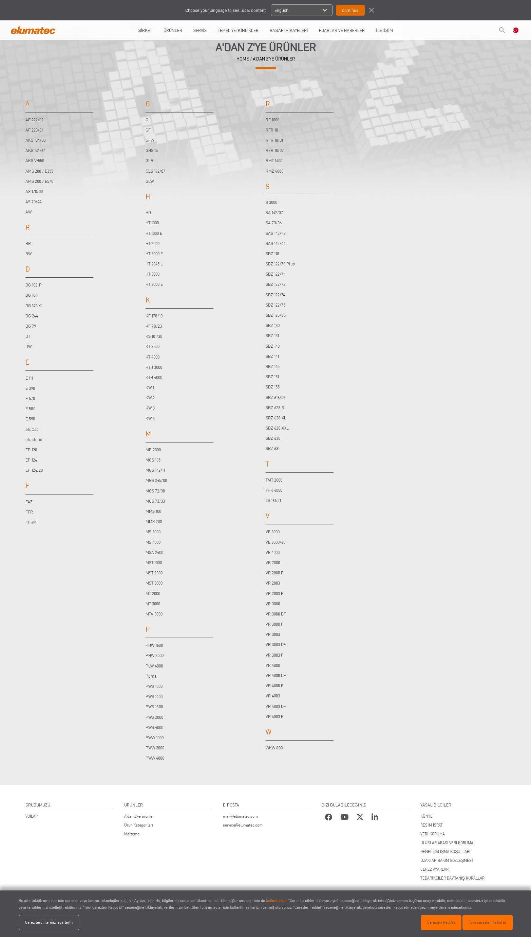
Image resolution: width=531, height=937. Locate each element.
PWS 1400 (154, 696)
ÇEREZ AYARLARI (435, 869)
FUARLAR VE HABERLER (342, 30)
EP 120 (31, 449)
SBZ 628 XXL (277, 428)
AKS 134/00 (35, 140)
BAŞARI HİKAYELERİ (289, 30)
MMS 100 (153, 511)
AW (28, 211)
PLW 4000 (154, 665)
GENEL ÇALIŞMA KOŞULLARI (445, 851)
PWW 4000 (155, 758)
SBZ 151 (272, 376)
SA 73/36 (274, 222)
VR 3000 (273, 603)
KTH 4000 (154, 377)
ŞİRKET (145, 30)
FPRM (31, 522)
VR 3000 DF (276, 613)
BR (28, 243)
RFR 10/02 (275, 150)
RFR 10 (272, 129)
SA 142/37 (274, 212)
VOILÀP (31, 816)
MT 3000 (153, 603)
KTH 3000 (154, 367)
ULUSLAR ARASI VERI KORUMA (446, 842)
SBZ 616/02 (275, 397)
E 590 (30, 418)
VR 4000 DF (276, 675)
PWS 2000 (154, 717)
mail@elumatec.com (240, 816)
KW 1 (150, 387)
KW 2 (150, 397)
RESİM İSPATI (431, 825)
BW (28, 253)
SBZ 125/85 (276, 315)
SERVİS (200, 30)
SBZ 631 (273, 448)
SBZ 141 (272, 356)
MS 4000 (153, 542)
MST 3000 (154, 582)
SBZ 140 (273, 346)
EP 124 (31, 459)
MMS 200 (154, 521)
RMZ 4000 (274, 171)
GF (148, 129)
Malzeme (131, 834)
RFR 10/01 (274, 140)
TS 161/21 (273, 500)
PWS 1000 (154, 686)
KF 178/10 (154, 315)
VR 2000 (273, 562)
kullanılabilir (276, 900)
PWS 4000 (154, 727)
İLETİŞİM (384, 30)
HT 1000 (152, 222)
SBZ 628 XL (276, 417)
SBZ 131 (272, 335)
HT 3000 (152, 274)
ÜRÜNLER (173, 30)
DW (28, 346)
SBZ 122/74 (275, 294)
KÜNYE (426, 816)
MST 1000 (154, 562)
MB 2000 (153, 449)
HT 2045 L (154, 263)
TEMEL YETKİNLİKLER (238, 30)
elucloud (33, 439)
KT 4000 (152, 356)
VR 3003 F (274, 655)
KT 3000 (152, 346)
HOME (242, 58)
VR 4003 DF (276, 706)
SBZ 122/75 (275, 304)
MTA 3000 (154, 613)
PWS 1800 (154, 706)
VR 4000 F (274, 685)
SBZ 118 (272, 253)
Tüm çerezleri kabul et (487, 922)
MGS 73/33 (155, 501)
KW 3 (150, 407)
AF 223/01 (34, 129)
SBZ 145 (273, 366)
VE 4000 (273, 552)
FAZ (29, 501)
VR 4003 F (274, 716)
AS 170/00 (34, 191)
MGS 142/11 (155, 470)
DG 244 (31, 315)
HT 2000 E (154, 253)
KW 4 (150, 418)
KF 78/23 (154, 326)
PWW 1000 (155, 737)
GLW (150, 181)
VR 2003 (273, 582)
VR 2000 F (274, 572)
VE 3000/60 (275, 542)
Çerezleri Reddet (441, 922)
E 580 (30, 408)
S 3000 (271, 202)
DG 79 (30, 326)
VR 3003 (273, 634)
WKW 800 (274, 747)
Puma (151, 676)
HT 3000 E (154, 284)
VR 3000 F (274, 624)
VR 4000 (273, 665)
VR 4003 (273, 695)
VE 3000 (273, 531)
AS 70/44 (33, 201)
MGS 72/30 (155, 490)
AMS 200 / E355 (39, 171)
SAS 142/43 (275, 233)
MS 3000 (153, 531)
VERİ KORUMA (432, 834)
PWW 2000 (155, 747)
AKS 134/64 (35, 150)
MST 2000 (154, 572)
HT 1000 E (154, 233)
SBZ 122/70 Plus (280, 263)
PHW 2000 (155, 655)
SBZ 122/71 (275, 274)
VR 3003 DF (276, 644)
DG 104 (31, 295)
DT (27, 336)
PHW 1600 (154, 645)
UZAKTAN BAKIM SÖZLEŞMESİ (446, 860)
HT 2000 (152, 243)
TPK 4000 (274, 490)
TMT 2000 (274, 480)
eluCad (32, 429)
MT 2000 (153, 593)
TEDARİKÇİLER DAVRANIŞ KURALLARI (453, 878)
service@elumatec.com (243, 825)
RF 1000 (272, 119)
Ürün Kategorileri (138, 825)
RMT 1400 (274, 160)
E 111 (29, 378)
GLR (149, 160)
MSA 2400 (154, 552)
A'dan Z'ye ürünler (139, 816)
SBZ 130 (273, 325)
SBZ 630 (273, 438)
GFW (150, 140)
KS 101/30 (154, 336)
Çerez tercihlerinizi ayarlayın (49, 922)
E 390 (30, 388)
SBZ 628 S (275, 407)
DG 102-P (33, 284)
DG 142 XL (34, 305)
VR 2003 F (274, 593)
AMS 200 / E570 (39, 181)
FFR (29, 511)
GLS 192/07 (155, 171)
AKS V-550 (34, 160)
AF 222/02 (34, 119)
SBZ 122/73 (275, 284)
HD (148, 212)
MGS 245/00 (156, 480)
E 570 (30, 398)
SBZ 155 (273, 386)
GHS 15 (152, 150)
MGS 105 (153, 459)
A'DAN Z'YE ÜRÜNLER (274, 58)
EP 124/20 (34, 470)
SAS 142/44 (275, 243)
